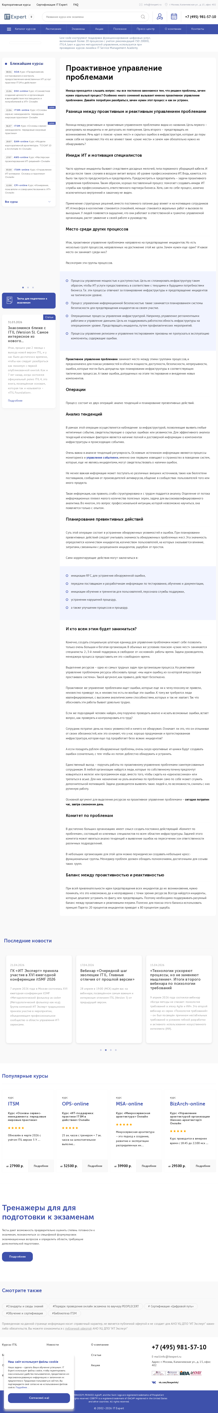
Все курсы (28, 201)
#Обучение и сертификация (24, 1313)
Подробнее (41, 1166)
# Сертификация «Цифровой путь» (170, 1306)
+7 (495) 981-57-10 (200, 17)
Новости (53, 1344)
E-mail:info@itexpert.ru (166, 1356)
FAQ (75, 4)
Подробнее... (22, 1387)
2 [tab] (29, 289)
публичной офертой (78, 1328)
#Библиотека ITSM (64, 1313)
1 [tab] (24, 289)
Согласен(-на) (39, 1398)
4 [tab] (117, 1051)
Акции (95, 1365)
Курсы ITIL (9, 1344)
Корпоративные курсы (16, 4)
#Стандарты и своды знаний (24, 1306)
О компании (100, 1344)
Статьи (96, 1355)
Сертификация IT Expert (52, 4)
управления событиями (102, 457)
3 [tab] (34, 289)
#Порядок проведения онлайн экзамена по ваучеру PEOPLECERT (96, 1306)
